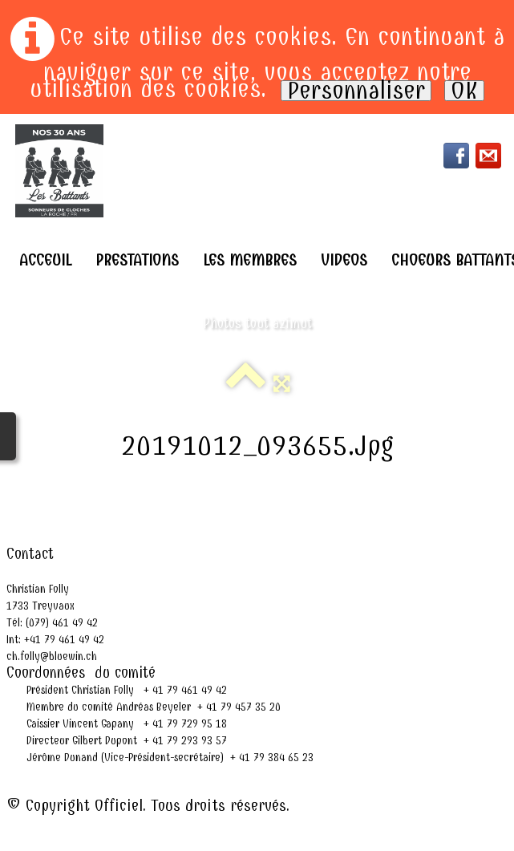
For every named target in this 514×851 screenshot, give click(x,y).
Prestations (137, 260)
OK (464, 90)
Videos (344, 260)
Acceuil (45, 260)
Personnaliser (356, 90)
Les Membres (250, 260)
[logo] (59, 171)
